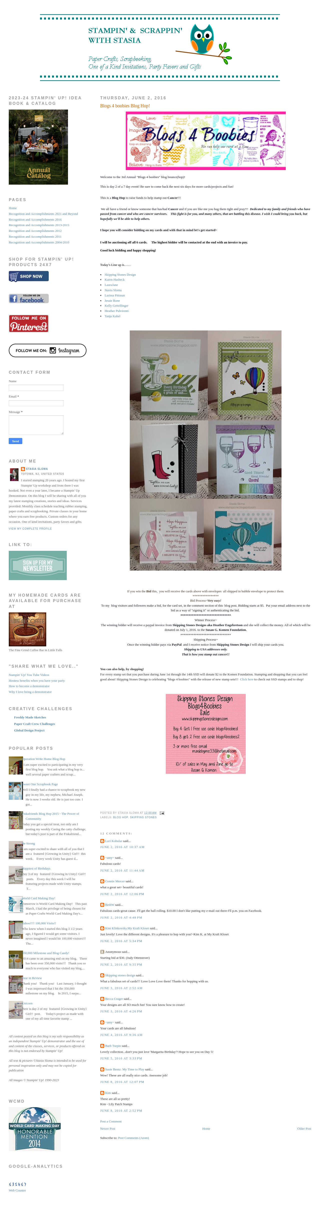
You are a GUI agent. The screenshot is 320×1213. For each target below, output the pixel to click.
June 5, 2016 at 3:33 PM (121, 1058)
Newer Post (107, 1128)
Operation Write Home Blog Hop (43, 759)
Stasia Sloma (113, 290)
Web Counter (17, 1190)
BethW (109, 905)
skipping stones (143, 817)
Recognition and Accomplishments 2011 (35, 236)
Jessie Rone (112, 300)
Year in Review (32, 978)
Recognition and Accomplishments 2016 (35, 219)
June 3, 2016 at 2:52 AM (121, 988)
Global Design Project (29, 730)
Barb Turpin (113, 1046)
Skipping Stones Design (121, 274)
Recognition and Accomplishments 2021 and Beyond (43, 214)
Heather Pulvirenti (117, 311)
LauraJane (111, 285)
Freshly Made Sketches (30, 717)
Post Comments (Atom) (133, 1138)
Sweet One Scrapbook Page (40, 784)
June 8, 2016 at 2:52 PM (121, 1110)
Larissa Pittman (115, 295)
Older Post (304, 1128)
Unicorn (27, 1003)
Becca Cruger (114, 999)
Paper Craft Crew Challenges (34, 724)
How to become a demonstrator (29, 686)
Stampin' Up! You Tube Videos (29, 675)
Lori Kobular (113, 841)
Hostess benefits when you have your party (37, 680)
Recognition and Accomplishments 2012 (35, 231)
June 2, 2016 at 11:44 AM (122, 870)
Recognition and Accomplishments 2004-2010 (39, 242)
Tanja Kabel (113, 316)
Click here (247, 679)
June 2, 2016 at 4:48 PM (121, 917)
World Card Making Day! (38, 898)
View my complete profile (30, 528)
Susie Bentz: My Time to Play (124, 1069)
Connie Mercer (115, 881)
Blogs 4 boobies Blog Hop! (125, 105)
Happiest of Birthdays (36, 868)
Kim (108, 1093)
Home (206, 1128)
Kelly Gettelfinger (116, 305)
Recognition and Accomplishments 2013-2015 (39, 225)
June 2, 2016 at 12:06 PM (122, 894)
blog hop (120, 817)
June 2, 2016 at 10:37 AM (122, 847)
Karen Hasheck (115, 279)
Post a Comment (111, 1121)
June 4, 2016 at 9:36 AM (121, 1035)
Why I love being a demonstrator (30, 692)
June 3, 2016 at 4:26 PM (121, 1011)
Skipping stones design (120, 975)
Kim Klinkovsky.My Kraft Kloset (127, 928)
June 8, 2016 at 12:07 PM (122, 1082)
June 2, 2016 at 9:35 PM (121, 964)
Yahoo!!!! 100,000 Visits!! (39, 923)
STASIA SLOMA (37, 469)
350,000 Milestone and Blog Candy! (45, 953)
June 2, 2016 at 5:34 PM (121, 941)
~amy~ (109, 858)
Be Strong (28, 843)
